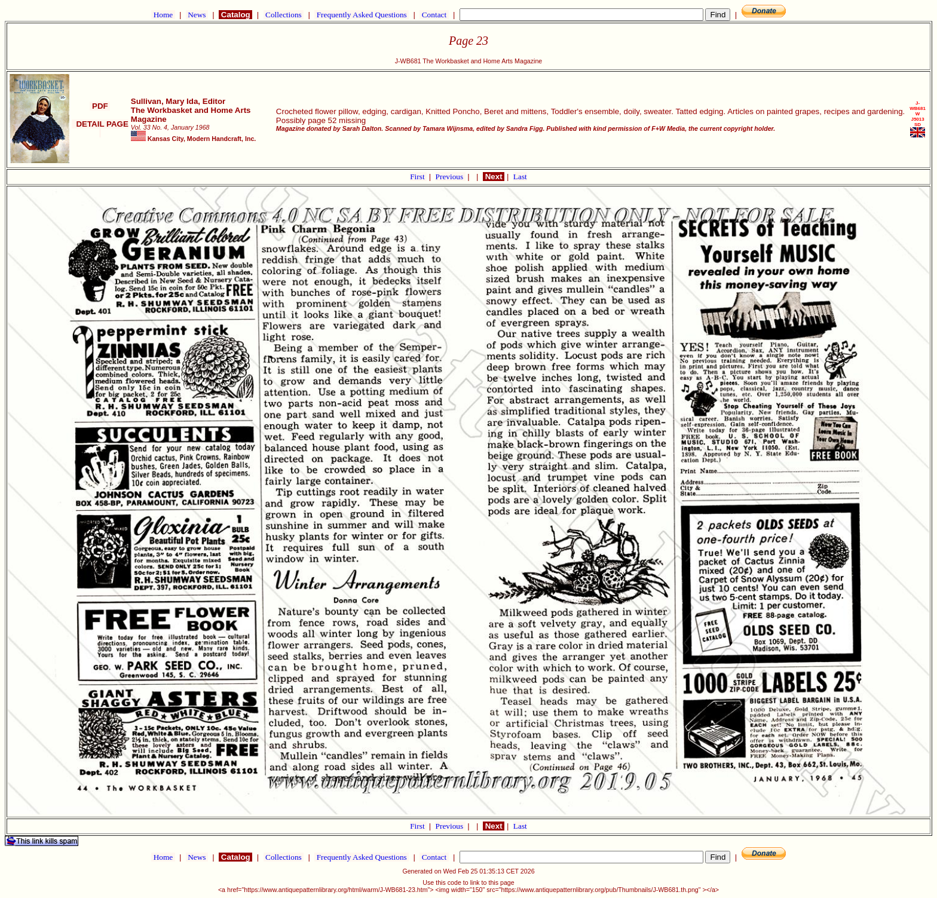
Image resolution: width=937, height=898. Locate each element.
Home (162, 14)
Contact (433, 14)
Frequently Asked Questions (361, 14)
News (197, 14)
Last (520, 176)
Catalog (235, 14)
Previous (451, 176)
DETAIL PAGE (100, 128)
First (418, 176)
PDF (100, 106)
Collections (284, 14)
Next (493, 176)
